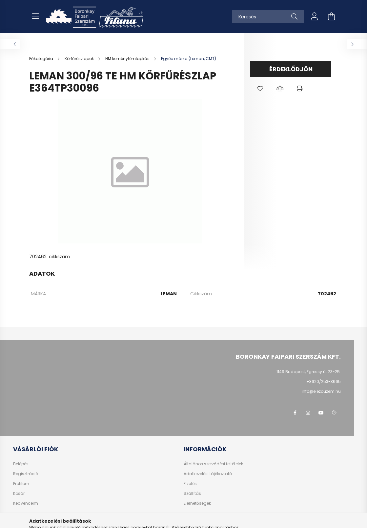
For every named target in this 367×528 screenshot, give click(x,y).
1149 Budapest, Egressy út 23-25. (308, 371)
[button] (260, 88)
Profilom (21, 483)
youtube (321, 412)
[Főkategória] (41, 58)
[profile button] (314, 16)
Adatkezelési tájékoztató (208, 474)
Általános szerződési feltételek (213, 464)
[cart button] (331, 16)
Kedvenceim (25, 503)
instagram (308, 412)
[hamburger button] (35, 16)
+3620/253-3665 (323, 381)
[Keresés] (268, 16)
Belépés (21, 464)
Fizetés (190, 483)
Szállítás (192, 493)
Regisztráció (25, 474)
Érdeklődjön (291, 69)
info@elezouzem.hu (321, 391)
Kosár (19, 493)
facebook (294, 412)
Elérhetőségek (197, 503)
